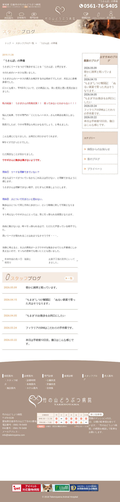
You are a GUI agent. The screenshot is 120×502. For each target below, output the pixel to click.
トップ (8, 43)
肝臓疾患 (51, 384)
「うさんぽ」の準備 (48, 43)
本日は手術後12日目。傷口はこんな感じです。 (99, 123)
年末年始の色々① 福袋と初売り (18, 261)
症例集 (50, 388)
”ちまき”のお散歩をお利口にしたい (45, 315)
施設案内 (11, 388)
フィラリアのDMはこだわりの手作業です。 (50, 327)
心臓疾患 (51, 380)
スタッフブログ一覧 (25, 43)
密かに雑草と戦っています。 (42, 287)
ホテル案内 (32, 388)
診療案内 (28, 376)
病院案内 (8, 376)
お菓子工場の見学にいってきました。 (62, 261)
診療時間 (31, 380)
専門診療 (48, 376)
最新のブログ (91, 60)
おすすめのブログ (109, 58)
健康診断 (68, 376)
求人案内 (108, 376)
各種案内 (31, 384)
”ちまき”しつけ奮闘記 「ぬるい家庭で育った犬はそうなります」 (100, 87)
